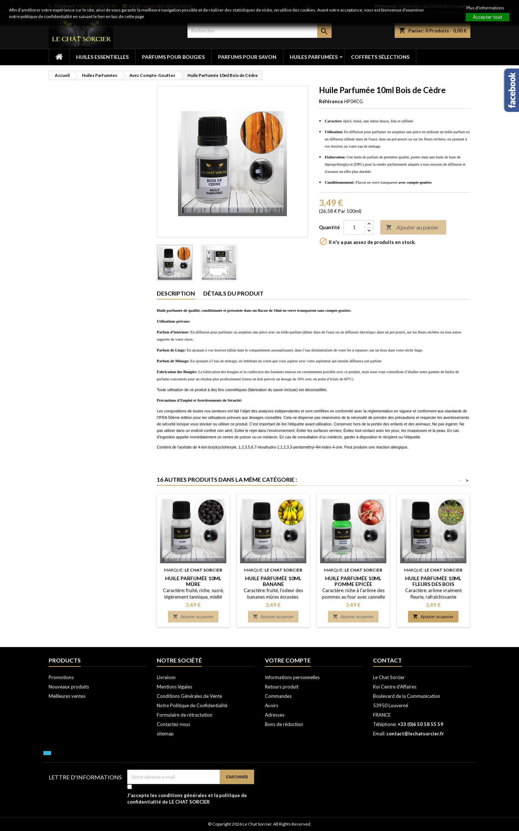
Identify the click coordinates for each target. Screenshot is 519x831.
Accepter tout (487, 17)
